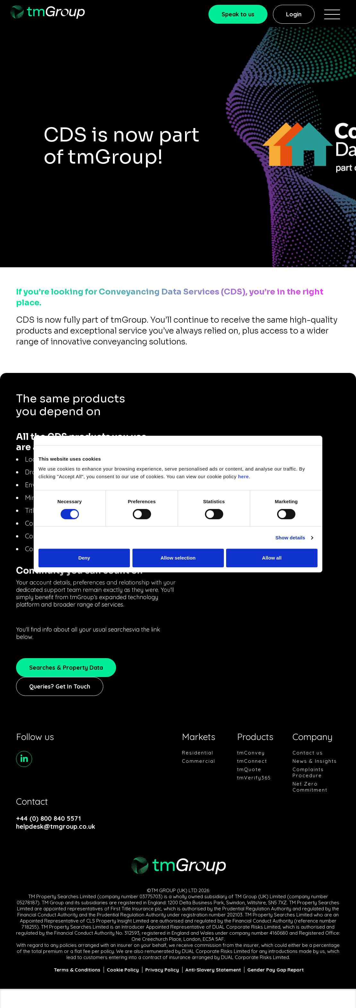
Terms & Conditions (77, 970)
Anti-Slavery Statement (213, 970)
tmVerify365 (254, 778)
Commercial (198, 761)
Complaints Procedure (308, 772)
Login (293, 14)
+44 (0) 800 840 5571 (48, 818)
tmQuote (249, 769)
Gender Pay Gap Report (275, 970)
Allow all (272, 557)
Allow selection (177, 557)
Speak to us (238, 14)
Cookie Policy (123, 970)
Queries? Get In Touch (59, 686)
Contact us (307, 753)
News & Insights (314, 761)
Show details (290, 537)
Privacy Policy (162, 970)
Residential (197, 753)
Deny (84, 557)
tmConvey (251, 753)
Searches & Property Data (66, 667)
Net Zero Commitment (309, 787)
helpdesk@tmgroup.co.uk (53, 826)
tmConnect (252, 761)
